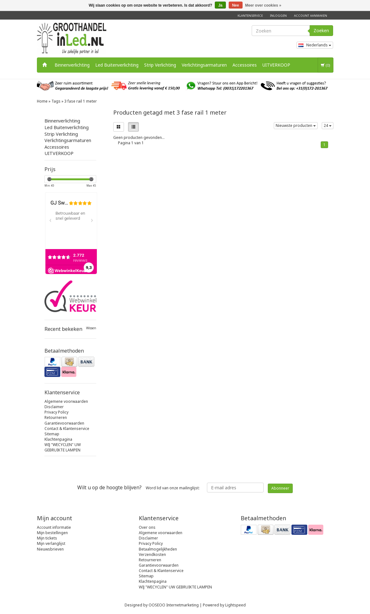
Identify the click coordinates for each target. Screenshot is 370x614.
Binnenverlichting (72, 65)
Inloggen (278, 16)
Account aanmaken (310, 16)
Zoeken (321, 30)
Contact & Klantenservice (66, 428)
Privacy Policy (56, 412)
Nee (235, 5)
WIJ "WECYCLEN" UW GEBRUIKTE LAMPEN (62, 447)
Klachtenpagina (58, 439)
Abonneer (280, 488)
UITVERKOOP (276, 65)
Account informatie (54, 527)
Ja (220, 5)
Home (42, 101)
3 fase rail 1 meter (80, 101)
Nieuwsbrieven (50, 549)
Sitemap (51, 434)
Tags (56, 101)
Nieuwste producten (296, 125)
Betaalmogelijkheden (158, 549)
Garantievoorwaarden (64, 423)
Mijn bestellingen (52, 532)
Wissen (91, 328)
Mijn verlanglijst (51, 543)
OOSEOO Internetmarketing (174, 605)
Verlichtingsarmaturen (204, 65)
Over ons (147, 527)
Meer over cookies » (263, 5)
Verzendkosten (152, 554)
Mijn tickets (47, 538)
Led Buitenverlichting (116, 65)
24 (328, 125)
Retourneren (55, 417)
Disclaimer (54, 406)
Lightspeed (235, 605)
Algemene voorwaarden (66, 401)
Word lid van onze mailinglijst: (138, 487)
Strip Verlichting (160, 65)
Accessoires (244, 65)
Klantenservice (250, 16)
